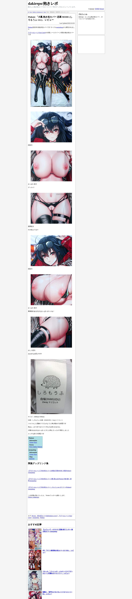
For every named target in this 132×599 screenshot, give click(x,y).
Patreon (40, 447)
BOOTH (31, 458)
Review (34, 516)
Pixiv (35, 442)
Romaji (102, 9)
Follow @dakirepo (33, 497)
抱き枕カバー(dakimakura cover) (47, 516)
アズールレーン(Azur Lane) (37, 32)
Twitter (31, 442)
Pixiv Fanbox (33, 447)
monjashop (59, 27)
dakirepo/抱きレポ (43, 3)
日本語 (97, 9)
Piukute (30, 27)
